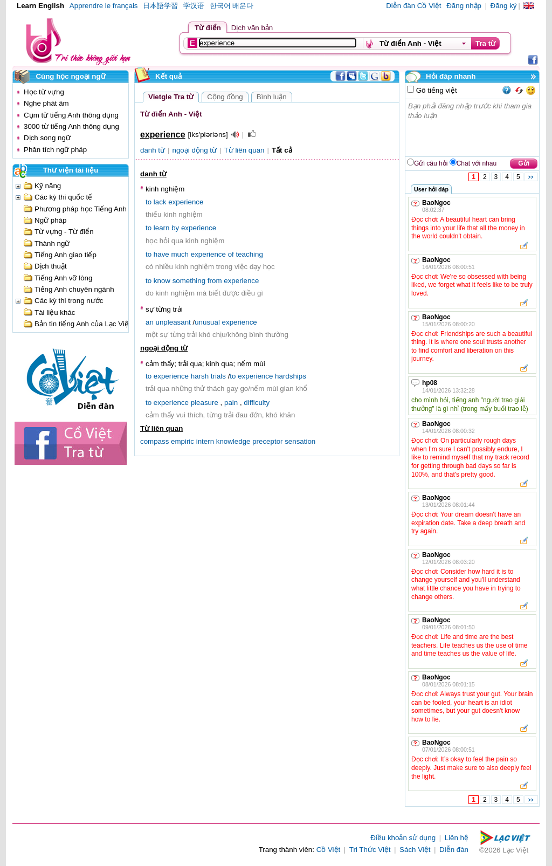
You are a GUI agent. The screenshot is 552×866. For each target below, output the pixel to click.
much (180, 254)
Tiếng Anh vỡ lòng (63, 278)
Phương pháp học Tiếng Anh (80, 209)
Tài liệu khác (54, 312)
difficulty (257, 402)
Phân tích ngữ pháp (55, 150)
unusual (207, 322)
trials (218, 376)
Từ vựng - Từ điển (64, 232)
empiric (182, 441)
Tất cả (282, 150)
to (148, 202)
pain (231, 402)
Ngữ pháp (50, 220)
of (231, 254)
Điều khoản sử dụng (403, 838)
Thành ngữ (52, 243)
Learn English (40, 6)
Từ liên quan (244, 150)
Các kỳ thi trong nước (68, 301)
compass (154, 441)
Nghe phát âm (46, 103)
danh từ (152, 150)
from (215, 281)
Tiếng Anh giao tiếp (65, 255)
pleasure (204, 402)
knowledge (233, 441)
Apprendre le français (104, 6)
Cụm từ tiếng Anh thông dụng (71, 115)
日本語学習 (160, 6)
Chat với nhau (476, 163)
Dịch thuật (50, 266)
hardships (290, 376)
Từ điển (208, 28)
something (189, 281)
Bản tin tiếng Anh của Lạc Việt (82, 324)
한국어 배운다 (232, 6)
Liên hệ (456, 838)
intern (205, 441)
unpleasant (173, 322)
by (175, 228)
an (150, 322)
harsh (200, 376)
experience (185, 202)
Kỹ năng (47, 186)
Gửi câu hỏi (430, 163)
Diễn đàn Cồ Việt (413, 6)
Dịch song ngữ (47, 138)
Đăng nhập (463, 6)
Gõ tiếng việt (435, 90)
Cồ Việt (328, 850)
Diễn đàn (453, 850)
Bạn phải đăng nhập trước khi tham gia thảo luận (473, 128)
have (161, 254)
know (162, 281)
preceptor (267, 441)
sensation (300, 441)
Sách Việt (414, 850)
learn (162, 228)
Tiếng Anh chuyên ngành (74, 289)
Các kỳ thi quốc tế (63, 197)
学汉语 (193, 6)
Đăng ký (504, 6)
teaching (249, 254)
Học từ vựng (44, 92)
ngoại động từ (194, 150)
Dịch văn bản (252, 28)
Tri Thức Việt (370, 850)
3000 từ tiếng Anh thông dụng (71, 126)
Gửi (523, 163)
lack (160, 202)
